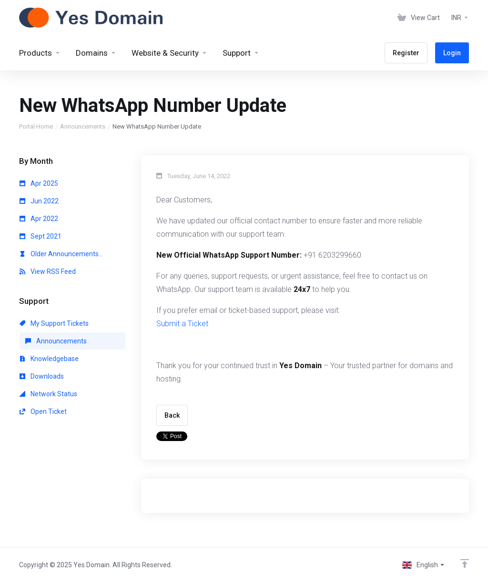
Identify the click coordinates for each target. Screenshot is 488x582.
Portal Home (36, 126)
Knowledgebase (49, 358)
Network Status (48, 394)
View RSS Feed (48, 271)
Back (172, 415)
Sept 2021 (40, 236)
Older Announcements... (61, 254)
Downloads (42, 376)
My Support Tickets (54, 323)
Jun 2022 (39, 201)
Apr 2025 (39, 183)
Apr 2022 (39, 218)
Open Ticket (43, 411)
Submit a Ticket (182, 323)
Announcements (82, 126)
